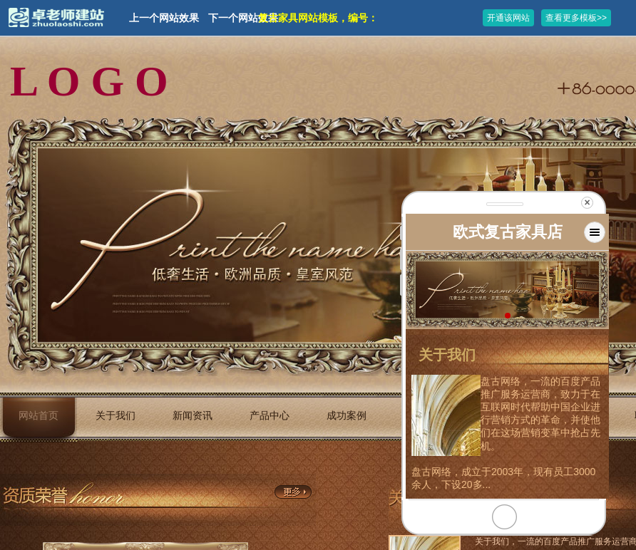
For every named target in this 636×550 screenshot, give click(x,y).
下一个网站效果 (243, 18)
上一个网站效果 (164, 18)
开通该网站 (508, 18)
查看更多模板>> (576, 18)
